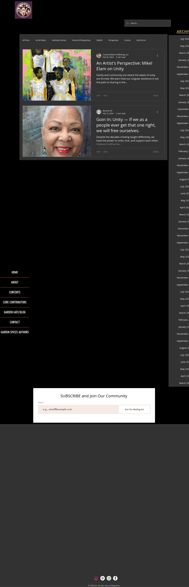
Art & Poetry (41, 40)
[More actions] (158, 56)
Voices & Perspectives (81, 40)
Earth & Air (141, 40)
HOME (15, 272)
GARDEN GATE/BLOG (15, 312)
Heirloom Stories (59, 40)
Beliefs (99, 40)
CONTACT (15, 322)
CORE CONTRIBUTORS (14, 302)
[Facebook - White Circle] (115, 578)
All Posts (26, 40)
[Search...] (147, 23)
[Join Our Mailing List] (134, 409)
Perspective (113, 40)
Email (40, 403)
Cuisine (127, 40)
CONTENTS (14, 292)
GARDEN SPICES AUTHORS (15, 332)
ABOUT (14, 282)
